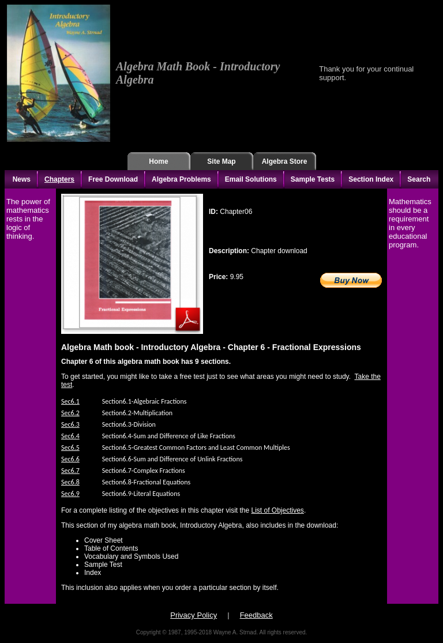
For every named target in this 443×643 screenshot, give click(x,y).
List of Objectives (277, 510)
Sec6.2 (70, 413)
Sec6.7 (70, 471)
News (22, 179)
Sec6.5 (70, 447)
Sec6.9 (70, 494)
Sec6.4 (70, 436)
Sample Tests (313, 179)
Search (418, 179)
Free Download (113, 179)
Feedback (256, 615)
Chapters (59, 179)
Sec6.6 (70, 459)
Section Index (370, 179)
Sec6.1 (70, 401)
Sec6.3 (70, 424)
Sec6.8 (70, 482)
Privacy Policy (193, 615)
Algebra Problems (181, 179)
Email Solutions (251, 179)
